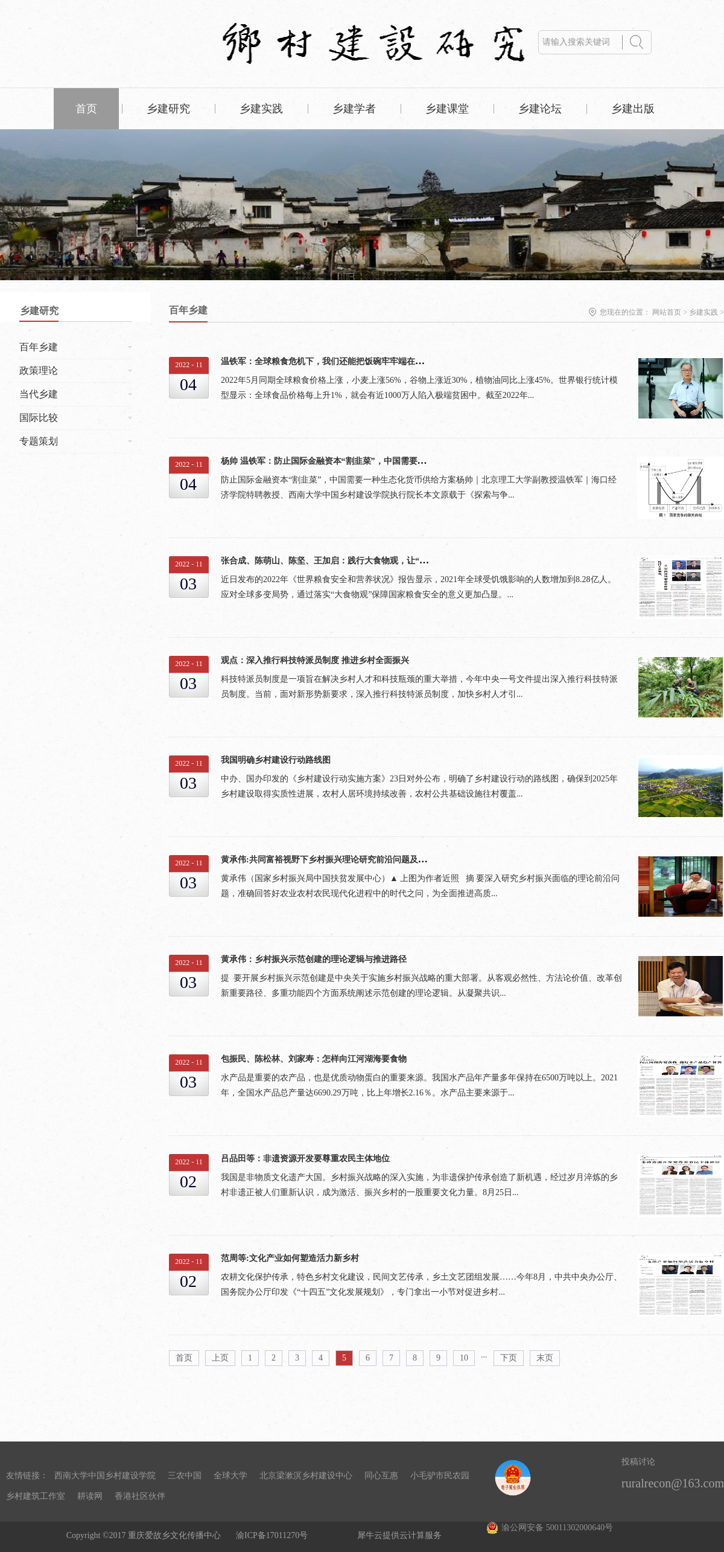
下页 (508, 1357)
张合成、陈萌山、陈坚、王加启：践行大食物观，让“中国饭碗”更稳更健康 (360, 560)
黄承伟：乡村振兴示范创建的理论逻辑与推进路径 (314, 959)
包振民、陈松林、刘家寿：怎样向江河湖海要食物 (314, 1058)
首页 (86, 109)
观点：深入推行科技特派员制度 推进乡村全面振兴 (315, 660)
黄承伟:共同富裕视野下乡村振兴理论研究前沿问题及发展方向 (336, 859)
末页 (544, 1357)
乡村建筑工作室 (35, 1496)
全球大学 (230, 1475)
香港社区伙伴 (140, 1496)
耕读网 (90, 1496)
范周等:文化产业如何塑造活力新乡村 (290, 1258)
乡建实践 (703, 312)
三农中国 (185, 1475)
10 (464, 1357)
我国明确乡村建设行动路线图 (276, 760)
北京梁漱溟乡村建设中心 (305, 1475)
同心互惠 (381, 1475)
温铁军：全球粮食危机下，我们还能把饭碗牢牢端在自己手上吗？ (343, 361)
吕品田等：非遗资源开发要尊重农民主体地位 (305, 1158)
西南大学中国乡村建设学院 (105, 1475)
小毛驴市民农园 (439, 1475)
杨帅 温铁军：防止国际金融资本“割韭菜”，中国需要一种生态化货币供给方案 (365, 461)
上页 (220, 1357)
